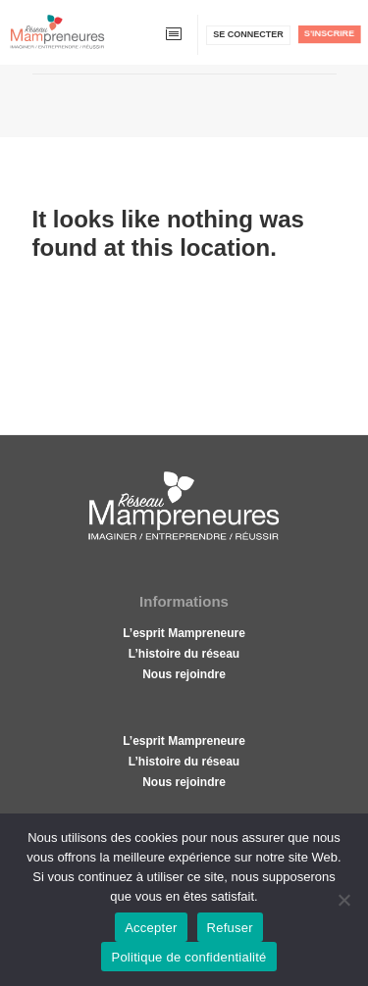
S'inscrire (329, 33)
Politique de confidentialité (188, 957)
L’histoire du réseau (184, 654)
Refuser (230, 927)
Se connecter (248, 34)
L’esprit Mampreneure (184, 633)
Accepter (151, 927)
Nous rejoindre (184, 674)
